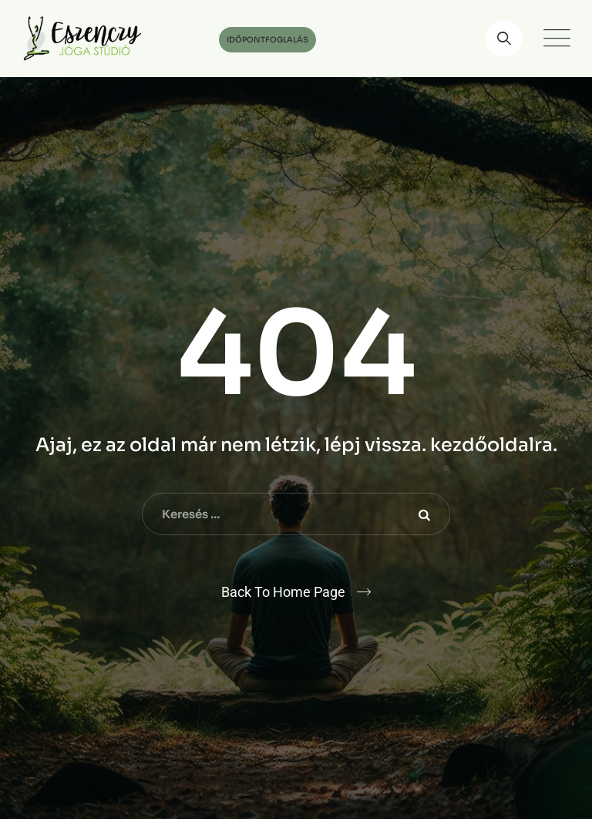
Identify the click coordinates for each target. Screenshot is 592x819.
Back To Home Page (283, 592)
